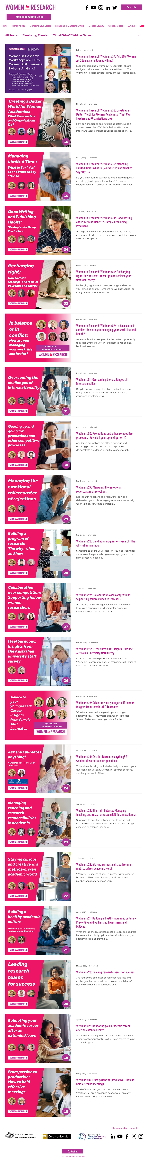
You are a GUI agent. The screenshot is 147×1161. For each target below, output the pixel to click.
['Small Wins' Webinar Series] (29, 17)
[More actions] (136, 50)
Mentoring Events (35, 35)
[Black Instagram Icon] (101, 7)
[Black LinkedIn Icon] (108, 7)
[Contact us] (72, 1151)
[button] (18, 26)
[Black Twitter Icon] (115, 7)
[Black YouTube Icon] (94, 7)
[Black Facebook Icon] (87, 7)
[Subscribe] (131, 7)
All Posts (11, 35)
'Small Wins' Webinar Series (72, 35)
